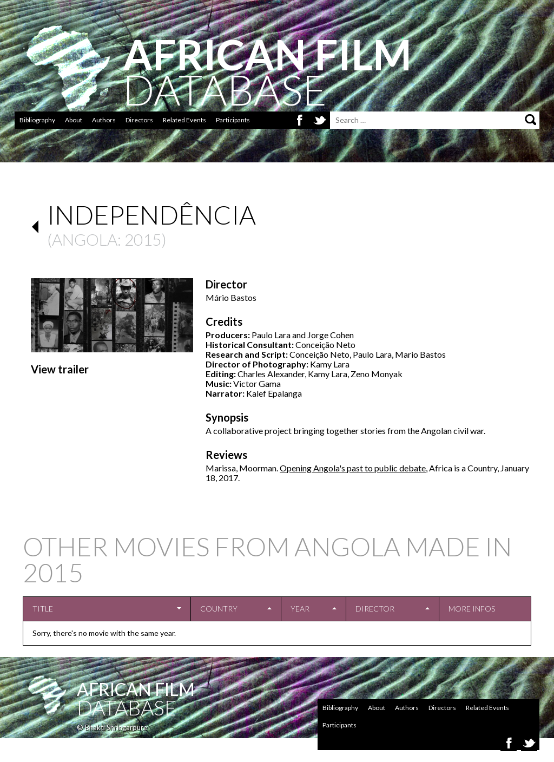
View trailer (60, 369)
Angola (84, 239)
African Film (136, 689)
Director (374, 608)
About (73, 120)
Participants (233, 120)
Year (300, 608)
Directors (139, 120)
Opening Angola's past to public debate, (353, 468)
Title (42, 608)
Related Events (184, 120)
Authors (104, 120)
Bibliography (37, 120)
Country (219, 608)
